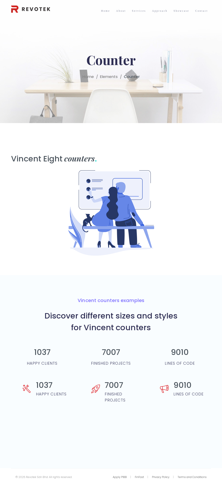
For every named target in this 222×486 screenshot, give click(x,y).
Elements (109, 76)
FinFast (139, 477)
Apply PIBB (120, 477)
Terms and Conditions (192, 477)
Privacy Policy (161, 477)
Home (88, 76)
